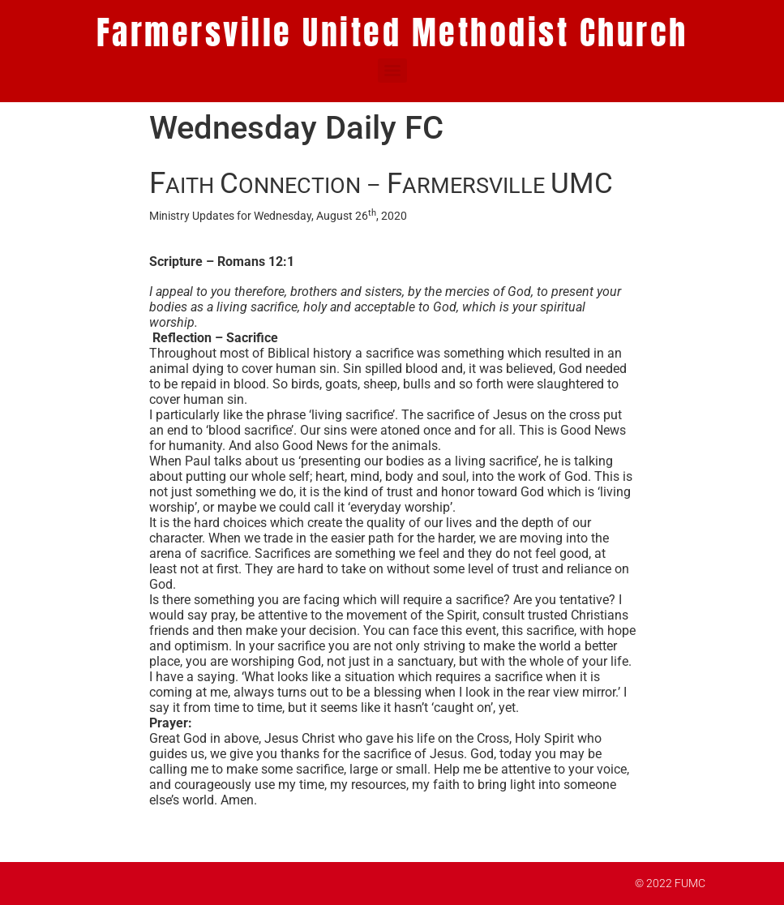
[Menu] (392, 70)
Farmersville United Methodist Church (392, 32)
